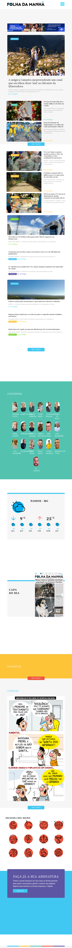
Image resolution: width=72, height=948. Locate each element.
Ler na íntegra (12, 94)
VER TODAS (36, 807)
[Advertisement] (36, 372)
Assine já (20, 891)
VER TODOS (36, 144)
